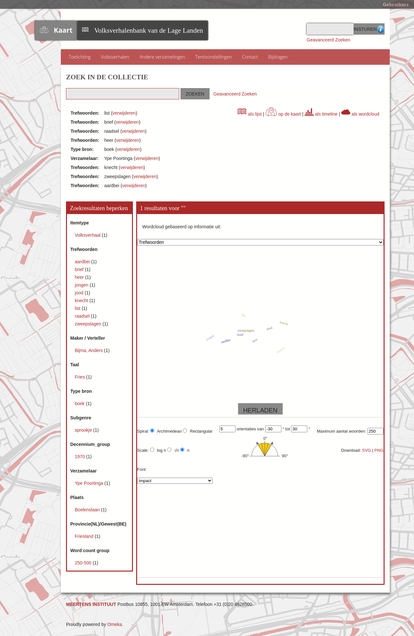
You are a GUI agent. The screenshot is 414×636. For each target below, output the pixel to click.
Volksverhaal (88, 235)
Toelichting (80, 57)
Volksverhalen (115, 57)
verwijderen (124, 113)
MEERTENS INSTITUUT (91, 604)
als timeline (321, 114)
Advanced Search (381, 29)
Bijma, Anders (89, 350)
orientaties (246, 428)
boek (80, 403)
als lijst (250, 114)
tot (287, 428)
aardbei (83, 261)
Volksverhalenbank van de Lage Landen (148, 30)
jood (79, 292)
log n (158, 450)
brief (80, 269)
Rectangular (197, 431)
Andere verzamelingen (162, 57)
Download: (351, 450)
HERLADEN (260, 410)
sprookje (84, 430)
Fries (80, 377)
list (78, 308)
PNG (379, 450)
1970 (80, 456)
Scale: (143, 450)
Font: (142, 469)
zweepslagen (89, 323)
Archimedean (166, 431)
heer (80, 277)
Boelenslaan (88, 509)
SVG (366, 450)
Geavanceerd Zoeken (328, 39)
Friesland (84, 536)
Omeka (114, 624)
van (260, 428)
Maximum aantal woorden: (341, 431)
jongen (82, 285)
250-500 (84, 562)
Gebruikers (396, 4)
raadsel (83, 316)
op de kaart (283, 114)
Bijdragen (278, 57)
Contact (250, 57)
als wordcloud (360, 114)
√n (173, 450)
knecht (82, 300)
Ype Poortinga (89, 483)
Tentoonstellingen (213, 57)
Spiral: (143, 431)
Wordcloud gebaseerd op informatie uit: (181, 226)
